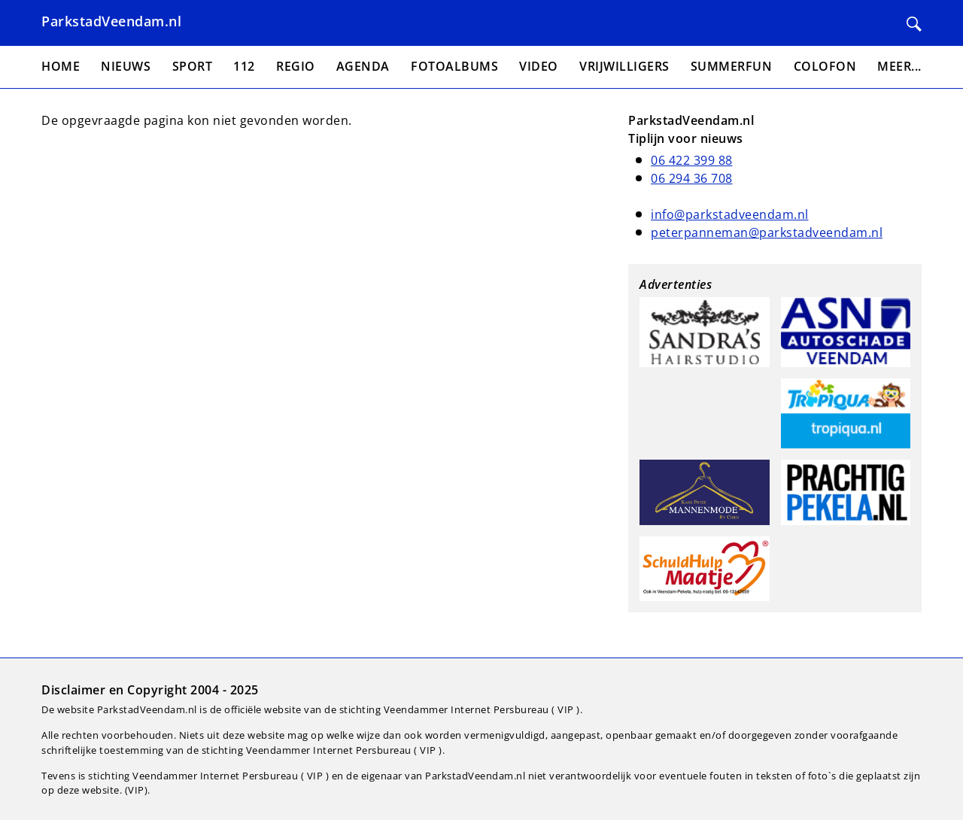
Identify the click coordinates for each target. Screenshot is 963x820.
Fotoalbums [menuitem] (454, 66)
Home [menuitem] (60, 66)
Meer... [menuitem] (899, 66)
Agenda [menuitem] (363, 66)
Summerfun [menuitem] (732, 66)
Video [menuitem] (538, 66)
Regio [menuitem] (295, 66)
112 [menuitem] (244, 66)
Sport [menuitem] (192, 66)
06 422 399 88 (692, 160)
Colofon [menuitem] (825, 66)
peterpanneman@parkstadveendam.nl (766, 232)
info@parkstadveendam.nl (730, 214)
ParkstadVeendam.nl (111, 21)
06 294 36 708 (692, 178)
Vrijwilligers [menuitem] (624, 66)
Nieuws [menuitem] (125, 66)
